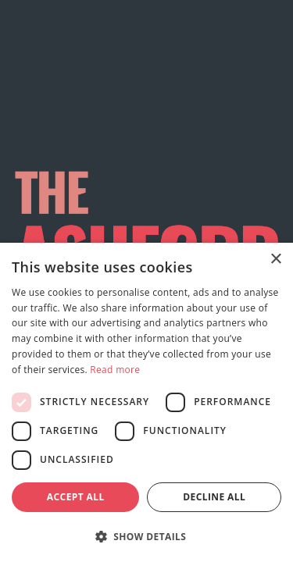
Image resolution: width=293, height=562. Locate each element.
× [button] (275, 259)
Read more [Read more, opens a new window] (115, 369)
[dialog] (146, 402)
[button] (146, 536)
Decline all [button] (214, 496)
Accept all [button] (76, 496)
